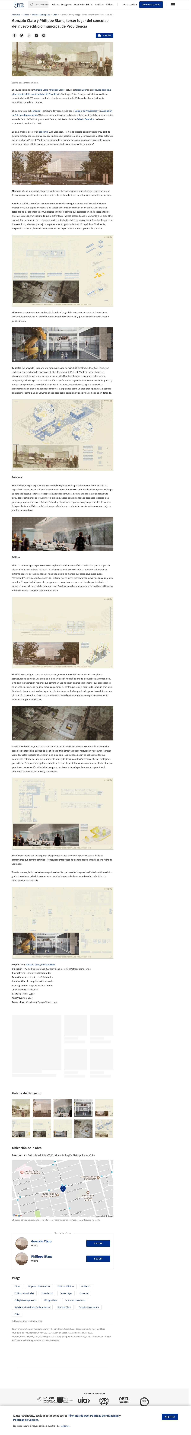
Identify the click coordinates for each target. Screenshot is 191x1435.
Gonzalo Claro (41, 90)
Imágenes (66, 4)
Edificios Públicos (66, 1286)
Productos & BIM (83, 4)
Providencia (47, 1293)
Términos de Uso (78, 1416)
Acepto (170, 1417)
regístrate (65, 1426)
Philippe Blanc (57, 90)
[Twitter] (21, 35)
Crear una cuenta (151, 4)
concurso (35, 111)
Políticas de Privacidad (104, 1416)
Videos (110, 4)
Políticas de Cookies (25, 1420)
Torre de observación (89, 1307)
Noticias (99, 4)
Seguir (98, 1243)
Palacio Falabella (85, 119)
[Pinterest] (43, 35)
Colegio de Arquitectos (86, 111)
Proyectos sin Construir (39, 1286)
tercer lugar (81, 90)
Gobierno (85, 1286)
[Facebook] (14, 35)
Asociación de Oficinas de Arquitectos (32, 1307)
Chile (17, 1314)
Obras (55, 4)
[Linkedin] (29, 35)
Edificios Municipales (24, 1293)
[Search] (42, 4)
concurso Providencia (75, 1300)
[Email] (36, 35)
